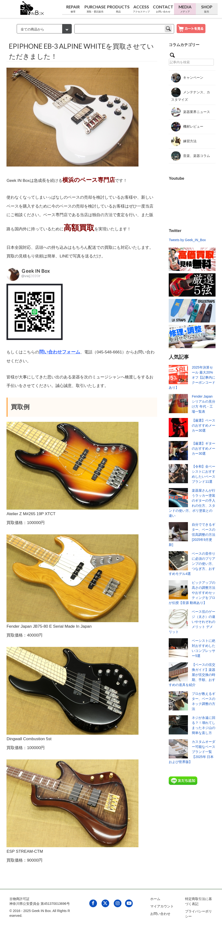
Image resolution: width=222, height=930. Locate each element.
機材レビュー (187, 126)
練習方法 (184, 141)
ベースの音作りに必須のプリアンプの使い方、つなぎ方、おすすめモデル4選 (192, 564)
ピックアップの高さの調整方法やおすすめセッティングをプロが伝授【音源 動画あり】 (192, 593)
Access (141, 8)
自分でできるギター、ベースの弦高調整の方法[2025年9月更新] (192, 535)
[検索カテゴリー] (44, 29)
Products (118, 8)
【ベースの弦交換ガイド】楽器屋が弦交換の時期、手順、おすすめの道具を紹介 (192, 675)
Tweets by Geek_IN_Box (187, 240)
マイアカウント (162, 906)
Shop (207, 8)
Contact (163, 8)
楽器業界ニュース (190, 112)
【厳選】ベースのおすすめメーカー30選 (203, 425)
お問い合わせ (160, 914)
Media (185, 8)
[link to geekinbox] (32, 7)
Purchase (95, 8)
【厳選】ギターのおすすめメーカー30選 (203, 448)
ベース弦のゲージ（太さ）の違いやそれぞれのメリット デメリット (192, 622)
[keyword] (124, 29)
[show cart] (191, 28)
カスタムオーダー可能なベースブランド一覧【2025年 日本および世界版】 (192, 752)
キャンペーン (187, 78)
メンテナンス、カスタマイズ (190, 94)
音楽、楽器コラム (190, 156)
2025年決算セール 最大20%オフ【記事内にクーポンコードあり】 (192, 377)
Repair (73, 8)
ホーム (155, 899)
